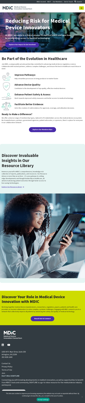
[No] (82, 397)
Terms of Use (7, 370)
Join (3, 373)
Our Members (57, 2)
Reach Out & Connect (42, 318)
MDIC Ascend (41, 2)
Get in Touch (68, 2)
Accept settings (43, 399)
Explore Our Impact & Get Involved (22, 44)
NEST (49, 2)
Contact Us (6, 363)
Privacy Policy (7, 366)
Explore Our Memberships (42, 129)
